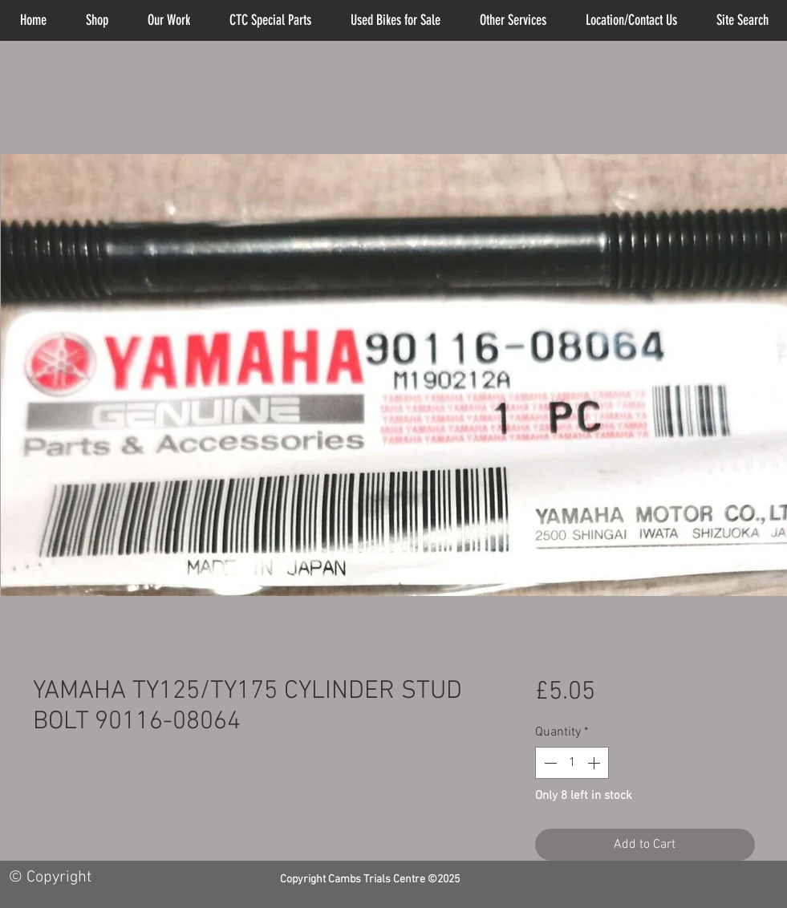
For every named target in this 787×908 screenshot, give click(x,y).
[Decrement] (549, 763)
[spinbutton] (572, 763)
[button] (513, 20)
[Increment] (595, 763)
